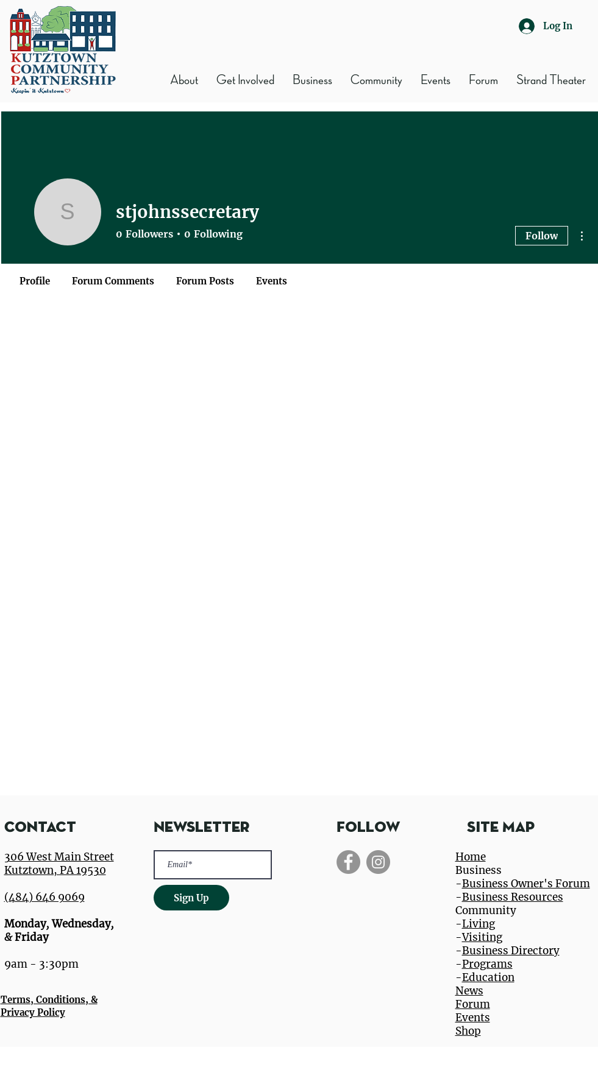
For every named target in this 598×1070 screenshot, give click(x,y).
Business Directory (511, 950)
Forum (472, 1004)
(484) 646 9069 (44, 897)
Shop (468, 1031)
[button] (312, 80)
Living (478, 924)
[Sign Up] (191, 897)
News (469, 991)
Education (488, 977)
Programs (487, 964)
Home (470, 857)
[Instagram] (378, 862)
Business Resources (512, 897)
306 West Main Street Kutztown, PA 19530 (59, 863)
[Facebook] (348, 862)
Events (472, 1017)
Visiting (482, 937)
